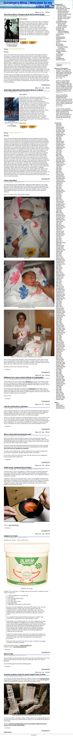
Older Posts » (8, 732)
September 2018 (60, 227)
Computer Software (61, 27)
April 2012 (59, 284)
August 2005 (59, 385)
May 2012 (59, 282)
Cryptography (32, 388)
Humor (58, 35)
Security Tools (61, 24)
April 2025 (59, 140)
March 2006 (59, 375)
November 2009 (60, 312)
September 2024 (60, 147)
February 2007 (60, 359)
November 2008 (60, 329)
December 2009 (60, 311)
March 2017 (59, 241)
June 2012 (59, 281)
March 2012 (59, 285)
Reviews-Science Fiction (64, 14)
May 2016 (59, 244)
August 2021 (59, 193)
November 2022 (60, 178)
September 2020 (60, 207)
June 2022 (59, 185)
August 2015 (59, 251)
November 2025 (60, 131)
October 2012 (60, 277)
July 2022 (58, 184)
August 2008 (59, 334)
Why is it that (8, 654)
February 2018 (60, 231)
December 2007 (60, 345)
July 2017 (58, 237)
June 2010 (59, 302)
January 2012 (60, 288)
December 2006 (60, 362)
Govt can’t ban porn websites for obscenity (16, 448)
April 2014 (59, 267)
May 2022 (59, 187)
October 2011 (60, 292)
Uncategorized (60, 58)
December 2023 (60, 160)
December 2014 (60, 260)
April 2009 (59, 322)
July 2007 (58, 352)
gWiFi (59, 52)
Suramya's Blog (15, 2)
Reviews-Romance (63, 13)
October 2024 (60, 145)
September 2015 (60, 250)
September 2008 (60, 332)
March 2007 (59, 358)
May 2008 (59, 338)
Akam (57, 95)
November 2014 (60, 261)
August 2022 (59, 183)
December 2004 (60, 396)
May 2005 (59, 389)
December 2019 (60, 215)
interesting (30, 469)
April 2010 (59, 305)
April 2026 (59, 126)
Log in (57, 404)
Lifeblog (58, 40)
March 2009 (59, 324)
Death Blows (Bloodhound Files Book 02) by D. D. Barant (23, 90)
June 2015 (59, 252)
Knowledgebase (60, 38)
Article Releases (60, 5)
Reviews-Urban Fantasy (64, 17)
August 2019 (59, 221)
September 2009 (60, 315)
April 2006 (59, 374)
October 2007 (60, 348)
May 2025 (59, 138)
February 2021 (60, 201)
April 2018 (59, 230)
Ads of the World (13, 525)
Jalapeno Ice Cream (11, 536)
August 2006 (59, 368)
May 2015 (59, 254)
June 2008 (59, 337)
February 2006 (60, 376)
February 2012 (60, 287)
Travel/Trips (59, 55)
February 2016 (60, 245)
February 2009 (60, 325)
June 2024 (59, 151)
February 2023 (60, 174)
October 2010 (60, 297)
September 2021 (60, 191)
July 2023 (58, 167)
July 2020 (58, 210)
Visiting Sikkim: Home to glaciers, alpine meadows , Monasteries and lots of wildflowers (64, 83)
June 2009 (59, 319)
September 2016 (60, 242)
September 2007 (60, 349)
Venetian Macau (45, 678)
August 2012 (59, 278)
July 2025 (58, 137)
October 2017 (60, 235)
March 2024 (59, 155)
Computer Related (63, 47)
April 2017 (59, 240)
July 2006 (58, 369)
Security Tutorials (62, 25)
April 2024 (59, 154)
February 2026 (60, 127)
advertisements (24, 469)
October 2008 (60, 331)
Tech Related (28, 379)
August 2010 (59, 299)
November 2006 (60, 364)
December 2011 (60, 289)
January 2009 (60, 327)
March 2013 (59, 272)
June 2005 (59, 388)
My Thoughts (12, 435)
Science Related (60, 50)
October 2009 (60, 314)
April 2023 (59, 171)
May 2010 (59, 304)
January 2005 (60, 395)
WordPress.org (60, 408)
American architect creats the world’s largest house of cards (24, 674)
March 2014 (59, 268)
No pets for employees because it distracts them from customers (62, 97)
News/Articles (60, 45)
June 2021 (59, 195)
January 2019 (60, 225)
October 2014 (60, 262)
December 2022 (60, 177)
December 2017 (60, 234)
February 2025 (60, 141)
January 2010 (60, 309)
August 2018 (59, 228)
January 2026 (60, 128)
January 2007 (60, 361)
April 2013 (59, 271)
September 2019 (60, 220)
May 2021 (59, 197)
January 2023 (60, 175)
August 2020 (59, 208)
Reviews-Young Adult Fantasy (63, 19)
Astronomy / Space (61, 7)
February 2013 (60, 274)
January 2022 (60, 190)
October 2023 (60, 163)
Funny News (61, 48)
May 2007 (59, 355)
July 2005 (58, 386)
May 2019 (59, 224)
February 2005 (60, 394)
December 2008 (60, 328)
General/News (60, 34)
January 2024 (60, 158)
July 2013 (58, 269)
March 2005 (59, 392)
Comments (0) (45, 85)
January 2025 (60, 143)
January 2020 (60, 214)
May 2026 (59, 124)
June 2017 (59, 238)
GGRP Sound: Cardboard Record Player (17, 467)
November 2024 (60, 144)
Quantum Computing (63, 32)
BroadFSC (59, 69)
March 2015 (59, 257)
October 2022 (60, 180)
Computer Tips (60, 28)
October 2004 (60, 399)
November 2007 (60, 346)
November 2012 (60, 275)
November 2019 (60, 217)
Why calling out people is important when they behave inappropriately (64, 110)
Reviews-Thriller (62, 15)
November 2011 (60, 291)
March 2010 (59, 307)
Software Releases (61, 51)
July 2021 (58, 194)
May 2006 (59, 372)
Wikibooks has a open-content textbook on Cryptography (23, 377)
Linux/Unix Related (61, 41)
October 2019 (60, 218)
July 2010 (58, 301)
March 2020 (59, 212)
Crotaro (58, 109)
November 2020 (60, 204)
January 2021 (60, 203)
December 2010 (60, 295)
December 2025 (60, 130)
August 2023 (59, 165)
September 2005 (60, 384)
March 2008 (59, 341)
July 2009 (58, 318)
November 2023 (60, 161)
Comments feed (60, 406)
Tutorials (58, 57)
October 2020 (60, 205)
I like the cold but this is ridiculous (16, 406)
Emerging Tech (60, 30)
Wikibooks (28, 381)
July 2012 (58, 279)
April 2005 (59, 391)
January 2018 (60, 232)
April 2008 (59, 339)
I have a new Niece (10, 180)
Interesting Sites (21, 379)
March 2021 (59, 200)
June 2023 (59, 168)
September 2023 (60, 164)
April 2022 (59, 188)
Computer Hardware (61, 21)
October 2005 (60, 382)
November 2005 (60, 381)
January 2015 (60, 258)
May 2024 (59, 153)
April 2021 (59, 198)
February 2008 (60, 342)
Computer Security (13, 379)
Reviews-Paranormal (63, 11)
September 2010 (60, 298)
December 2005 (60, 379)
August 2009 (59, 317)
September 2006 (60, 366)
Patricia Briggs (12, 45)
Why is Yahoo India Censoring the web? (17, 434)
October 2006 (60, 365)
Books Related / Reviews (63, 8)
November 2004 (60, 398)
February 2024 (60, 157)
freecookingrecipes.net (19, 647)
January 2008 (60, 344)
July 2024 (58, 150)
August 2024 (59, 148)
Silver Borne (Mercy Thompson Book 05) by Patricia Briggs (24, 14)
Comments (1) (45, 730)
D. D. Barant (12, 125)
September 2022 (60, 181)
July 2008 (58, 335)
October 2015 (60, 248)
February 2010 (60, 308)
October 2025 (60, 133)
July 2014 (58, 265)
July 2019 (58, 222)
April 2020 (59, 211)
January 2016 (60, 247)
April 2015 (59, 255)
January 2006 (60, 378)
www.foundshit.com (26, 645)
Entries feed (59, 405)
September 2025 (60, 134)
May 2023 (59, 170)
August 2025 (59, 135)
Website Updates (60, 60)
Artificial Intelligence (63, 31)
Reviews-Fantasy (13, 16)
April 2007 (59, 356)
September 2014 (60, 264)
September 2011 (60, 294)
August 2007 (59, 351)
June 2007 (59, 354)
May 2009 (59, 321)
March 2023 (59, 173)
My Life (11, 182)
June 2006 (59, 371)
